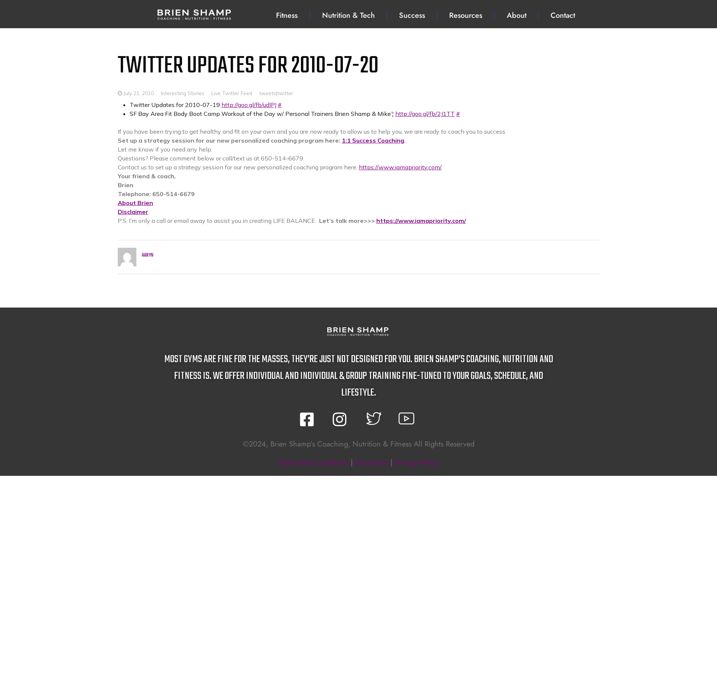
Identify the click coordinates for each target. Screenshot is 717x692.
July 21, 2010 (139, 93)
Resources (465, 15)
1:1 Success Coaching (373, 140)
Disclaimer (133, 211)
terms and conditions (313, 462)
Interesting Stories (182, 93)
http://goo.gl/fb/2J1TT (425, 113)
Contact (563, 15)
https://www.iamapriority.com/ (400, 167)
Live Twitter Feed (231, 93)
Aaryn (147, 255)
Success (412, 15)
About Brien (135, 203)
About (516, 15)
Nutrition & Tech (348, 15)
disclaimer (371, 462)
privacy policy (416, 462)
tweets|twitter (276, 93)
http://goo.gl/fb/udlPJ (248, 104)
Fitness (287, 15)
